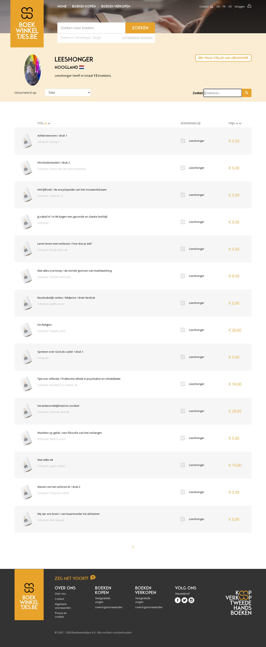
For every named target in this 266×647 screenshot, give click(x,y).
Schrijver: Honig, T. (48, 142)
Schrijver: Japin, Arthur (51, 466)
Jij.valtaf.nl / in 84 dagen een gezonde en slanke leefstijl (72, 216)
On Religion (44, 325)
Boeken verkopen (115, 6)
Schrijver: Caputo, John (51, 331)
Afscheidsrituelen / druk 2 (53, 162)
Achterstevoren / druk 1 (52, 135)
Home (61, 6)
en (218, 6)
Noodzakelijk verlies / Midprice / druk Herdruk (66, 297)
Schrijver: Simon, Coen (51, 439)
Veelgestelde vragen (102, 600)
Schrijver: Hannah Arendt (53, 412)
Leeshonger (196, 141)
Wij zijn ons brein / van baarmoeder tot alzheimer (68, 514)
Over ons (60, 593)
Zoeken (198, 93)
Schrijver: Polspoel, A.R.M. (53, 493)
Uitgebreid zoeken (137, 38)
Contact (204, 6)
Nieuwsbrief (182, 593)
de (230, 6)
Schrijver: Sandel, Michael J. (54, 277)
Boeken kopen (84, 6)
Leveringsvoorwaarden (106, 607)
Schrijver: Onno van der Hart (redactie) (61, 169)
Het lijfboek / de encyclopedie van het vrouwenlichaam (72, 189)
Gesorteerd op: (26, 92)
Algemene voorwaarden (63, 606)
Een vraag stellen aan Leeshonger (223, 57)
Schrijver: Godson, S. (50, 196)
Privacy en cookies (61, 615)
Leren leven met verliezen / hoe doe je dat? (64, 243)
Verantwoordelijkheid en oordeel (58, 406)
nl (211, 6)
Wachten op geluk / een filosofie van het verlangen (69, 433)
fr (224, 6)
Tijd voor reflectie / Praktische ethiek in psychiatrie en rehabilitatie (79, 379)
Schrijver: (43, 223)
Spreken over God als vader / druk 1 (60, 352)
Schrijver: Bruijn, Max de (52, 250)
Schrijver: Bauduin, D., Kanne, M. (57, 385)
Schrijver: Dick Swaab (50, 520)
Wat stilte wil (45, 460)
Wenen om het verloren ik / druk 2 (58, 487)
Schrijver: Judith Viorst (51, 304)
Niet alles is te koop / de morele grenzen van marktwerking (74, 270)
